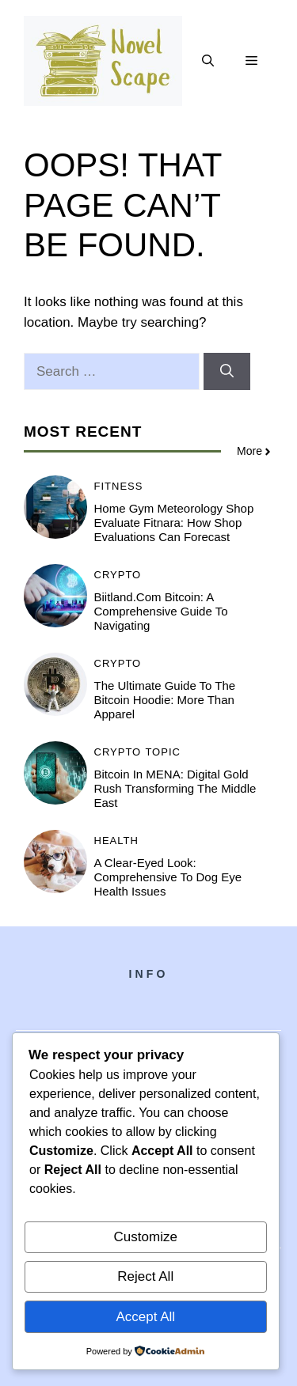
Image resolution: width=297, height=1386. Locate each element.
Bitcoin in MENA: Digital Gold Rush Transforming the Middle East (175, 788)
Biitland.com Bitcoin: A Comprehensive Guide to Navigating (161, 611)
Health (116, 840)
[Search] (227, 372)
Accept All (145, 1316)
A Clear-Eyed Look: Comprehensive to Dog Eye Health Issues (168, 877)
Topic (163, 752)
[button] (208, 61)
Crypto (118, 575)
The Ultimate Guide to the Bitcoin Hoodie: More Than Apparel (165, 700)
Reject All (145, 1276)
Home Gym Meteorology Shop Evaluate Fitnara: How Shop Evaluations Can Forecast (174, 522)
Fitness (118, 486)
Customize (145, 1236)
